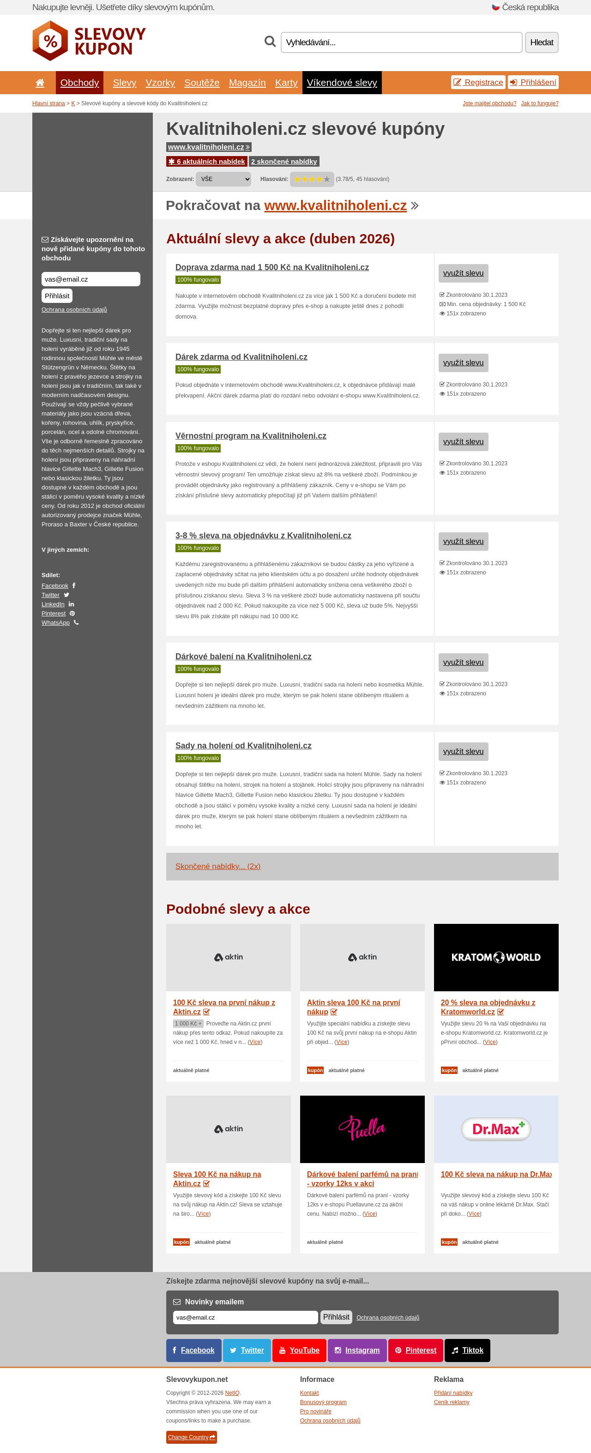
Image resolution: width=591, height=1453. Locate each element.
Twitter (51, 594)
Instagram (362, 1350)
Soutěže (202, 82)
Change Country (191, 1437)
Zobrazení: (180, 179)
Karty (286, 82)
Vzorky (160, 82)
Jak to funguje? (540, 103)
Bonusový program (323, 1402)
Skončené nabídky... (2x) (217, 866)
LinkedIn (53, 604)
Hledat (542, 42)
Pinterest (54, 613)
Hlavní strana (48, 103)
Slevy (124, 82)
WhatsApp (56, 622)
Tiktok (472, 1350)
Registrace (478, 82)
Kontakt (309, 1393)
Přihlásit (57, 296)
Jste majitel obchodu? (490, 103)
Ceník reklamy (452, 1402)
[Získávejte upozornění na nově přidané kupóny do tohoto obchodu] (91, 279)
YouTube (305, 1350)
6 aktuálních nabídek (207, 161)
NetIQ (232, 1393)
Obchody (79, 82)
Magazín (247, 82)
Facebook (55, 585)
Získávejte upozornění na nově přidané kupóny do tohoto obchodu (93, 248)
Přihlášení (533, 82)
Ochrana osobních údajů (74, 309)
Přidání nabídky (453, 1393)
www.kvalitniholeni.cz (209, 147)
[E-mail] (245, 1317)
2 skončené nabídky (284, 161)
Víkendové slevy (342, 82)
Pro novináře (316, 1411)
